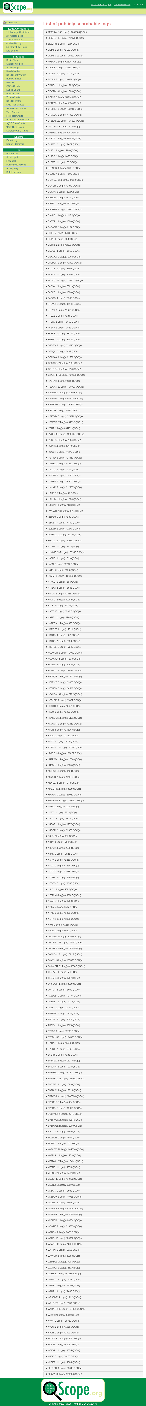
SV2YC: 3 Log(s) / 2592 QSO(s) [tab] (62, 1131)
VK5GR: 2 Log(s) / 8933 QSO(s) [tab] (62, 1190)
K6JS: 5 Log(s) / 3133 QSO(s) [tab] (61, 570)
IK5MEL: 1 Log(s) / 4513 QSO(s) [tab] (63, 463)
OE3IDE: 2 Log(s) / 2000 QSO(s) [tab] (63, 936)
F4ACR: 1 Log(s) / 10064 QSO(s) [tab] (63, 274)
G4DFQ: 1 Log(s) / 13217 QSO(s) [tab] (63, 345)
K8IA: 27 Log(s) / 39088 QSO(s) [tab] (62, 599)
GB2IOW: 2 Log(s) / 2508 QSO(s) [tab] (63, 357)
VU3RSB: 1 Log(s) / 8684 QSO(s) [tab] (63, 1220)
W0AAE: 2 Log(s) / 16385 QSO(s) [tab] (63, 1226)
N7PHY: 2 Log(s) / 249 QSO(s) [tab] (62, 877)
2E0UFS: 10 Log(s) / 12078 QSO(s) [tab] (64, 37)
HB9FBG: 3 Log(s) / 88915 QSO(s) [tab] (64, 398)
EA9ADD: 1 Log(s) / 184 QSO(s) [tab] (62, 227)
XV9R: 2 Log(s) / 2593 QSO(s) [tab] (62, 1332)
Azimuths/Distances (16, 108)
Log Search (12, 50)
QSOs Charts (13, 86)
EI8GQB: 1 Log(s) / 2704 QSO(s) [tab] (63, 256)
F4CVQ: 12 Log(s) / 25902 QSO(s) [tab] (64, 280)
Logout (107, 4)
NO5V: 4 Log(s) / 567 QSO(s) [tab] (61, 907)
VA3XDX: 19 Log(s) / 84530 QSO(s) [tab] (64, 1149)
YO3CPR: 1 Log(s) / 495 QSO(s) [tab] (63, 1338)
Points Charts (13, 93)
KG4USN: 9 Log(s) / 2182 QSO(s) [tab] (63, 694)
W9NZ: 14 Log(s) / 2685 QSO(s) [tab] (62, 1291)
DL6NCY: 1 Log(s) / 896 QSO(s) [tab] (62, 173)
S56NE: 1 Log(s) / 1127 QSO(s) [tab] (62, 1060)
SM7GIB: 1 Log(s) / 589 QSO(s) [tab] (62, 1084)
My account (97, 4)
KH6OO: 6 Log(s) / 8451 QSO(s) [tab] (63, 706)
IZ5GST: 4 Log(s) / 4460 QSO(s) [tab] (62, 522)
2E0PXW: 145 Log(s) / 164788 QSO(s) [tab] (66, 32)
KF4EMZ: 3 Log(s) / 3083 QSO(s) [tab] (63, 682)
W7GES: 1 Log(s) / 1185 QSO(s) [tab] (63, 1273)
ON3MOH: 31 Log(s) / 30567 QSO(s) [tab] (65, 966)
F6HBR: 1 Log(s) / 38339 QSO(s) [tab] (63, 333)
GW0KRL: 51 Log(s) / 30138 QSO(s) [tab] (65, 374)
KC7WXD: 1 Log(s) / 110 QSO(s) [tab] (63, 658)
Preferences (12, 153)
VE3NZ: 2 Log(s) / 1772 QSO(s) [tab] (62, 1173)
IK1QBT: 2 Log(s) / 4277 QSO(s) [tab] (62, 451)
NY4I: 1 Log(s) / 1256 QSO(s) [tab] (61, 924)
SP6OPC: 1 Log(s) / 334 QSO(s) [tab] (63, 1102)
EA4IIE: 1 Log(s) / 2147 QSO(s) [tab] (62, 215)
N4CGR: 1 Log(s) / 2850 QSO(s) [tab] (63, 830)
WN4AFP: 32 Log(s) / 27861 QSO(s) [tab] (65, 1308)
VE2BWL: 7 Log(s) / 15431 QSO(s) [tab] (64, 1161)
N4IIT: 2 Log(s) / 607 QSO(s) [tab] (61, 836)
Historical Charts (14, 115)
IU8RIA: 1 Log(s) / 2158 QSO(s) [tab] (62, 504)
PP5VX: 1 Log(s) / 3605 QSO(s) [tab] (62, 1025)
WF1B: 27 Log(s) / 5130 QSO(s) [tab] (62, 1303)
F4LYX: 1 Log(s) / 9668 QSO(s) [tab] (62, 321)
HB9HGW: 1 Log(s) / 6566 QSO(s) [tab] (64, 404)
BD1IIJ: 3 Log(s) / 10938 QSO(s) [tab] (63, 79)
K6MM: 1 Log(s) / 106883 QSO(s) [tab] (63, 575)
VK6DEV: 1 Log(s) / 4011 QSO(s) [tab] (63, 1196)
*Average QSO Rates (17, 130)
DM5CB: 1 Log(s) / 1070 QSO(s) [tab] (63, 185)
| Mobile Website (122, 4)
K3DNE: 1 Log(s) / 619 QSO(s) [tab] (62, 558)
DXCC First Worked (16, 75)
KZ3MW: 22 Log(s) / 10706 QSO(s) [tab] (64, 747)
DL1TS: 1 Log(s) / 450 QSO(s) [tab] (61, 156)
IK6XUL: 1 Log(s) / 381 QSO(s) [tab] (62, 469)
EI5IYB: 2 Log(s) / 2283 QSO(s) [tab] (62, 244)
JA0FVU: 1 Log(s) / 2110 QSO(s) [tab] (63, 534)
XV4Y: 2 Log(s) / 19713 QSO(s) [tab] (62, 1320)
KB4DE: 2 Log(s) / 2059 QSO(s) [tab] (62, 641)
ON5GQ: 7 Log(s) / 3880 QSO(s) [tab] (63, 983)
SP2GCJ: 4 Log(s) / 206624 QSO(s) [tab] (64, 1096)
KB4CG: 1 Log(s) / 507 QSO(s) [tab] (62, 635)
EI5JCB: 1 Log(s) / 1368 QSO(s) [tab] (62, 250)
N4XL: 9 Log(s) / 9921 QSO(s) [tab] (61, 853)
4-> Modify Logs (14, 43)
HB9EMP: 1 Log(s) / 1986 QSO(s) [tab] (63, 392)
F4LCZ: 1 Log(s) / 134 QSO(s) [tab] (61, 315)
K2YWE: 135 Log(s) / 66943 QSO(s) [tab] (64, 552)
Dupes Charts (13, 89)
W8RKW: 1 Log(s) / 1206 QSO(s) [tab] (63, 1279)
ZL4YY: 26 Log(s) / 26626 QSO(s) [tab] (63, 1374)
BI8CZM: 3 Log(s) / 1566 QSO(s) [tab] (63, 91)
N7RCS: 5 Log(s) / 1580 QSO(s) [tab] (62, 883)
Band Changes (13, 78)
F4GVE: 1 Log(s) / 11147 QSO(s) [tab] (63, 303)
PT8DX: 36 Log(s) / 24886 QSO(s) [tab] (64, 1037)
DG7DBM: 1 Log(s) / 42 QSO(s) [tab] (62, 126)
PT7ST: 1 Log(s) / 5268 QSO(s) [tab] (62, 1031)
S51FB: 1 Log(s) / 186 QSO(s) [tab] (61, 1054)
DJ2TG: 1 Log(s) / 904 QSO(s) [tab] (62, 132)
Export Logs (12, 140)
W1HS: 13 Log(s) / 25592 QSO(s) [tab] (63, 1238)
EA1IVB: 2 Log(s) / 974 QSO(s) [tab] (62, 197)
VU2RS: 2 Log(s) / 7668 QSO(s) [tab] (62, 1202)
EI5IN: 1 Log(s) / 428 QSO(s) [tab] (61, 238)
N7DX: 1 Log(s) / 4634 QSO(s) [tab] (62, 865)
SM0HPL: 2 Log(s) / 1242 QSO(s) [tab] (63, 1072)
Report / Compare (15, 144)
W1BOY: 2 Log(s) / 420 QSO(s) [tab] (62, 1232)
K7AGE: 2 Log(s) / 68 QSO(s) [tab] (61, 581)
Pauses (10, 82)
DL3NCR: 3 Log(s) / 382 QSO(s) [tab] (62, 168)
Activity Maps (13, 67)
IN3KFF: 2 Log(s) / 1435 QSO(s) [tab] (62, 475)
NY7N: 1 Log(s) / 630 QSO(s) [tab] (61, 930)
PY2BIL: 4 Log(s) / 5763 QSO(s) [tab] (62, 1048)
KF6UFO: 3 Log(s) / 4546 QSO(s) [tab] (63, 688)
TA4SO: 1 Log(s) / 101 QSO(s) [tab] (62, 1143)
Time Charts (12, 112)
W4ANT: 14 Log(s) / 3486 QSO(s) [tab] (63, 1243)
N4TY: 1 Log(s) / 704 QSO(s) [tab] (61, 841)
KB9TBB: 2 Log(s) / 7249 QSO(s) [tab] (63, 646)
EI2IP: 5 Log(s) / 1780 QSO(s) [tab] (61, 233)
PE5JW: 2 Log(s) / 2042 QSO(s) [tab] (62, 1019)
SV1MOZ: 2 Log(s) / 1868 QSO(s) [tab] (63, 1125)
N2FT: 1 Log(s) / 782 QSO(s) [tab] (61, 812)
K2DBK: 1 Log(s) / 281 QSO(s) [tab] (62, 546)
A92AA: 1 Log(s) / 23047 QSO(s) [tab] (63, 61)
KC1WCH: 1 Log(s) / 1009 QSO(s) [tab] (64, 652)
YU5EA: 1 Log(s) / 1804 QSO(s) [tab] (62, 1362)
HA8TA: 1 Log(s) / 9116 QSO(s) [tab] (62, 380)
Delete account (13, 172)
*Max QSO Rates (15, 127)
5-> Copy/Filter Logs (16, 47)
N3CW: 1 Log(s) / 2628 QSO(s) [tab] (62, 818)
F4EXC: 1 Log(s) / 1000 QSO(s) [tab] (62, 292)
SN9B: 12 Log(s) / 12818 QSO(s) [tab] (63, 1090)
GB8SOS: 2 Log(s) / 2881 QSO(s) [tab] (63, 363)
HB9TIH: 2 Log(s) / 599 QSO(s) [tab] (62, 410)
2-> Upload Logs (14, 36)
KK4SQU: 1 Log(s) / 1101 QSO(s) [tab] (63, 717)
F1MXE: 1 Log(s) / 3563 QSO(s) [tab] (62, 268)
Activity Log (12, 168)
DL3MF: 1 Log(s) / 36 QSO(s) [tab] (61, 162)
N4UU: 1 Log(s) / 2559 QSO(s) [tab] (62, 847)
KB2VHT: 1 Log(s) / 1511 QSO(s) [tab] (63, 629)
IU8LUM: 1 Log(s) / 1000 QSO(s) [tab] (63, 499)
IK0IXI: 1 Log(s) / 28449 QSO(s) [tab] (62, 445)
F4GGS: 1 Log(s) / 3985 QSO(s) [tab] (62, 298)
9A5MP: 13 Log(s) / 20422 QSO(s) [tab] (64, 55)
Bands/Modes (13, 71)
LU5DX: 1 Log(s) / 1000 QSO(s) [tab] (62, 765)
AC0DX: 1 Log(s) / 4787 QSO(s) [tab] (62, 73)
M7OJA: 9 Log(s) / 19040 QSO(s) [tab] (63, 794)
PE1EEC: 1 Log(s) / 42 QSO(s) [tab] (62, 1013)
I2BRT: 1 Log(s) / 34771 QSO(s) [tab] (62, 428)
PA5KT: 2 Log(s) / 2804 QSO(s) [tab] (62, 1007)
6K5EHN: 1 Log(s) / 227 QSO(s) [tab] (62, 43)
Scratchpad (12, 157)
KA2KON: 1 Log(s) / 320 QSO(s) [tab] (63, 623)
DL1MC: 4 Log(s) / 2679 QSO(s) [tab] (62, 144)
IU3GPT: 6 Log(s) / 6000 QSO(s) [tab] (63, 481)
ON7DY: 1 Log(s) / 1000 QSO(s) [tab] (62, 989)
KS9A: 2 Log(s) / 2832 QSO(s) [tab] (61, 735)
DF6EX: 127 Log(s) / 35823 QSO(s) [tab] (64, 120)
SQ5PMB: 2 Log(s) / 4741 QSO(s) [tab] (63, 1113)
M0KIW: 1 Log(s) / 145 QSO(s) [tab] (62, 770)
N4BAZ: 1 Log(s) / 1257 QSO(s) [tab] (62, 824)
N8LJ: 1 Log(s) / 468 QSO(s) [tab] (61, 889)
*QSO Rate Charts (15, 123)
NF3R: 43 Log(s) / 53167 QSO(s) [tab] (63, 895)
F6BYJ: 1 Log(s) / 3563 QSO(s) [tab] (62, 327)
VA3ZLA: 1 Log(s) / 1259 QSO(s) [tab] (63, 1155)
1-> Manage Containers (18, 32)
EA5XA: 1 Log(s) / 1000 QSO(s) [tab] (62, 221)
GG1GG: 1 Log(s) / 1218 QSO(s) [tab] (63, 369)
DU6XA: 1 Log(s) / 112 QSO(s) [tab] (62, 191)
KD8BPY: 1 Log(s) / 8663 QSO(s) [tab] (63, 670)
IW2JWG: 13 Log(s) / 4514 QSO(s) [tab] (64, 510)
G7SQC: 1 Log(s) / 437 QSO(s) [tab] (62, 351)
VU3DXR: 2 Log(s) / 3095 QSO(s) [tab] (63, 1214)
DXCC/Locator (13, 101)
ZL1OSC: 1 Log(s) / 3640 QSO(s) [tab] (63, 1368)
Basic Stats (12, 60)
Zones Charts (13, 97)
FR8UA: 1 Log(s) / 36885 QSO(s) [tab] (63, 339)
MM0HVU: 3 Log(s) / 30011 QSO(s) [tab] (64, 800)
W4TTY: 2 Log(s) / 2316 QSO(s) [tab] (62, 1249)
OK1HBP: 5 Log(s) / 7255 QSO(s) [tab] (63, 948)
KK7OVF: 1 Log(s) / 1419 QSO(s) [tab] (63, 723)
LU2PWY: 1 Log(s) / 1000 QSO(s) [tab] (63, 759)
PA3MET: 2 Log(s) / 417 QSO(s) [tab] (62, 1001)
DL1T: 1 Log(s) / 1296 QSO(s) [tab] (61, 150)
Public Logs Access (16, 164)
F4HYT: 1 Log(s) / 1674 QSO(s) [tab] (62, 309)
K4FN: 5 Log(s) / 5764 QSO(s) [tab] (61, 564)
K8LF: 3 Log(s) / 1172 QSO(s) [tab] (61, 605)
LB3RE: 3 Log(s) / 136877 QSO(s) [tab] (63, 753)
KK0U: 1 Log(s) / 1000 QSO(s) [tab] (62, 711)
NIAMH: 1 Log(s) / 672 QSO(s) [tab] (62, 901)
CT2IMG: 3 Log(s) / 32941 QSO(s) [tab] (64, 108)
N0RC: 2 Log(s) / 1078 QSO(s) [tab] (62, 806)
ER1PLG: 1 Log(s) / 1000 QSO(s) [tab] (63, 262)
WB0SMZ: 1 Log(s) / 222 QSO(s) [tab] (63, 1297)
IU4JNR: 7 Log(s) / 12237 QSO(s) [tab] (63, 487)
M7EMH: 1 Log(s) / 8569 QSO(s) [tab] (63, 788)
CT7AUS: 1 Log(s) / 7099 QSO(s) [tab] (63, 114)
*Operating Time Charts (18, 119)
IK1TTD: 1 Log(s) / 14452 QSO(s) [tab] (63, 457)
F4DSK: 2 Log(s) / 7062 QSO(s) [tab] (62, 286)
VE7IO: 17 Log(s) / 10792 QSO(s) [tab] (63, 1179)
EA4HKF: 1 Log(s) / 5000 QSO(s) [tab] (63, 209)
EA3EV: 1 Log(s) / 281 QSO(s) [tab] (62, 203)
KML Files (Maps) (15, 104)
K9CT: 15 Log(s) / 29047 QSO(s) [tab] (63, 611)
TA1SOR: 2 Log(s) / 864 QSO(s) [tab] (62, 1137)
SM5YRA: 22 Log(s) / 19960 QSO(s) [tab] (64, 1078)
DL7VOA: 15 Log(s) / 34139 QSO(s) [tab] (64, 179)
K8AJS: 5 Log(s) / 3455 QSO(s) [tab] (62, 593)
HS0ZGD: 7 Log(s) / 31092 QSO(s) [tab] (64, 422)
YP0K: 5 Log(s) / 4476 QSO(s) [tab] (61, 1356)
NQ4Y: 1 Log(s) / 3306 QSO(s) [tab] (62, 918)
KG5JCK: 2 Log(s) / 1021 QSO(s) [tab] (63, 700)
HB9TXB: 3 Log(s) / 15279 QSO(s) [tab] (64, 416)
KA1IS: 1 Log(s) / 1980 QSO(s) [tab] (62, 617)
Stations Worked (14, 63)
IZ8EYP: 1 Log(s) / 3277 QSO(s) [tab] (62, 528)
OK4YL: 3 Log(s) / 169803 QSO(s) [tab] (64, 960)
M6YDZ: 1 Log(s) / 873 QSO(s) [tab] (62, 782)
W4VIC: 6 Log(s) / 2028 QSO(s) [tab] (62, 1255)
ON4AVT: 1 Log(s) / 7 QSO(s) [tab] (61, 971)
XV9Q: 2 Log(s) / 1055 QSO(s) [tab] (62, 1326)
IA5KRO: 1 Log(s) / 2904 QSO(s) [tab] (63, 440)
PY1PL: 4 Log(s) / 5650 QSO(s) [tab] (62, 1042)
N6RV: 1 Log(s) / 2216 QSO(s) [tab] (62, 859)
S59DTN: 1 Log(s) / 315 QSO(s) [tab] (62, 1066)
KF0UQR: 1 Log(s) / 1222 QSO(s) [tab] (63, 676)
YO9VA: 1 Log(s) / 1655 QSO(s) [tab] (62, 1350)
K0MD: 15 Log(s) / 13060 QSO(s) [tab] (63, 540)
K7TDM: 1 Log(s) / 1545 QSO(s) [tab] (62, 587)
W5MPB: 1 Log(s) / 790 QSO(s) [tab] (62, 1261)
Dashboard (11, 22)
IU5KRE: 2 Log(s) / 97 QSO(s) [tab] (61, 493)
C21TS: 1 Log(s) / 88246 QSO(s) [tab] (63, 97)
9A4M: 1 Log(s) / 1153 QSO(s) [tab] (62, 49)
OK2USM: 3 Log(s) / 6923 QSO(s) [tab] (63, 954)
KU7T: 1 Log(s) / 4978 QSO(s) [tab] (61, 741)
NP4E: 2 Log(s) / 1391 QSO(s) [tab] (62, 912)
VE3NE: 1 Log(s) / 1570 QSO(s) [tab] (62, 1167)
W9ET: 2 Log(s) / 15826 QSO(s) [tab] (62, 1285)
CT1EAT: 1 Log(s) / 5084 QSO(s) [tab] (63, 103)
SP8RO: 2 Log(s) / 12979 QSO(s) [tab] (63, 1108)
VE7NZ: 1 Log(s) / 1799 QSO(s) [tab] (62, 1184)
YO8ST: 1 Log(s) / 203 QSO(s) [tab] (62, 1344)
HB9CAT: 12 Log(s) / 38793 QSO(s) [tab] (64, 386)
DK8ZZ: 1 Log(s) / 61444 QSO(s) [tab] (63, 138)
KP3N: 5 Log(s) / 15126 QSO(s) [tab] (62, 729)
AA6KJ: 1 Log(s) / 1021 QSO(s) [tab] (62, 67)
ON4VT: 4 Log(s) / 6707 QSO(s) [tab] (62, 978)
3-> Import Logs (14, 39)
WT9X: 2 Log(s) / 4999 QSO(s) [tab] (62, 1314)
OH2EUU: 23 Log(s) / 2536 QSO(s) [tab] (64, 942)
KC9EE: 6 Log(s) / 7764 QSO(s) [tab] (62, 664)
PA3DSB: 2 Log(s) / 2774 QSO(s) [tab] (63, 995)
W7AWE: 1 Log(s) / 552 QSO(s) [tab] (62, 1267)
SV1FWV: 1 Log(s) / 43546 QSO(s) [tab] (64, 1119)
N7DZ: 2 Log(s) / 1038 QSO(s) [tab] (62, 871)
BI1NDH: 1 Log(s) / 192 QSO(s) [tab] (62, 85)
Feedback (11, 161)
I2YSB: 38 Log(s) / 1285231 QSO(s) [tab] (64, 434)
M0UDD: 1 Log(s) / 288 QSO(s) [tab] (62, 776)
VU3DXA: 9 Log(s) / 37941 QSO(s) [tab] (64, 1208)
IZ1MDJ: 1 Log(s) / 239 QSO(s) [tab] (62, 516)
